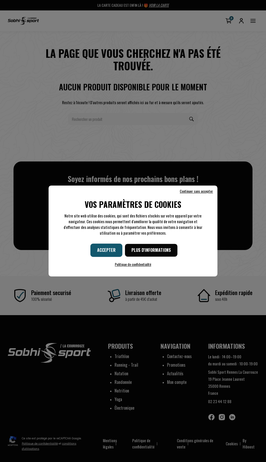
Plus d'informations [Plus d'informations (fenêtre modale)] (151, 250)
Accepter (106, 250)
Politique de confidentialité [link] (133, 264)
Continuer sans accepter (196, 191)
